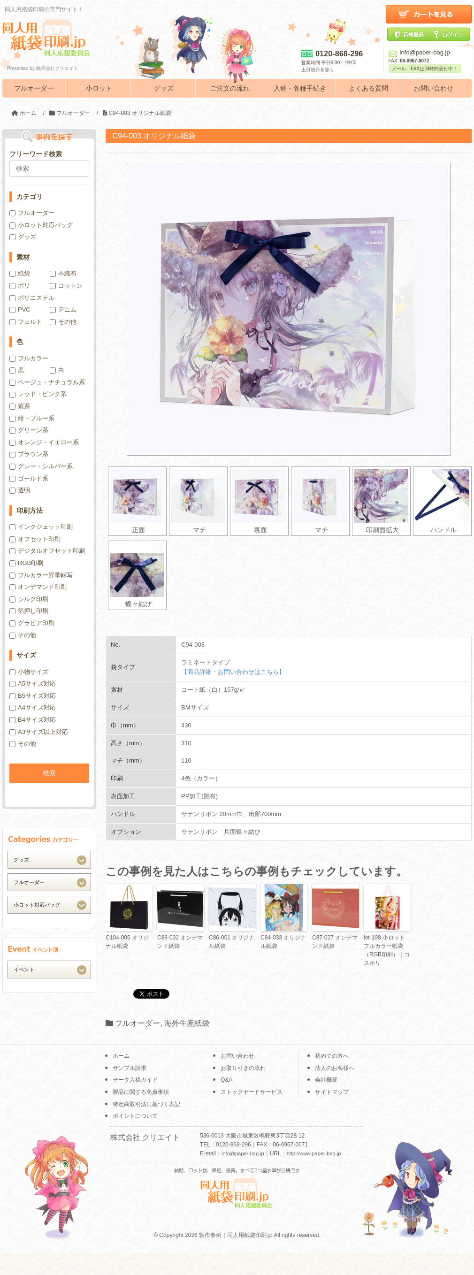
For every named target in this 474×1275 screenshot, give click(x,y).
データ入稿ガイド (135, 1079)
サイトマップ (332, 1092)
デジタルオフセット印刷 (47, 550)
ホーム (121, 1056)
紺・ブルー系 (31, 418)
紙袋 (19, 273)
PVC (20, 309)
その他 (63, 321)
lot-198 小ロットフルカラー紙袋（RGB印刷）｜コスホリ (387, 950)
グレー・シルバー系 (41, 466)
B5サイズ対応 (32, 695)
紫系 (19, 406)
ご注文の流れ (230, 88)
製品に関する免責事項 (141, 1092)
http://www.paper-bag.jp (314, 1153)
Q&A (226, 1079)
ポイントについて (135, 1116)
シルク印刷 (28, 599)
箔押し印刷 (28, 610)
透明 (19, 490)
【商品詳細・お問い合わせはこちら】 (233, 671)
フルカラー (28, 358)
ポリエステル (31, 297)
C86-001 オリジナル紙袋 (231, 941)
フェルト (25, 321)
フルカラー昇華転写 (41, 575)
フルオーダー (34, 88)
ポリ (19, 285)
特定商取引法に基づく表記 (146, 1104)
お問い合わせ (433, 88)
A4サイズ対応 (32, 707)
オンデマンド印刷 (38, 586)
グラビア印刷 (31, 622)
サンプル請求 (129, 1068)
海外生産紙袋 (186, 1023)
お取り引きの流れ (243, 1068)
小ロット (99, 88)
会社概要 (326, 1079)
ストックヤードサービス (252, 1092)
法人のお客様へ (334, 1068)
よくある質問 (368, 88)
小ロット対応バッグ (41, 225)
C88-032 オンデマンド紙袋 (180, 941)
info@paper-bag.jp (419, 52)
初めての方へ (332, 1056)
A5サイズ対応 (32, 683)
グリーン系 (28, 430)
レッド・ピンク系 (38, 393)
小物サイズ (28, 671)
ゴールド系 (28, 478)
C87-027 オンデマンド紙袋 (335, 941)
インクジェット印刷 (41, 526)
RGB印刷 (26, 562)
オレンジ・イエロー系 (44, 442)
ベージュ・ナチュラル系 (47, 382)
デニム (63, 309)
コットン (66, 285)
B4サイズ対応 (32, 719)
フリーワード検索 (35, 154)
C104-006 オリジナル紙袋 (127, 941)
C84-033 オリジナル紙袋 (283, 941)
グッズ (164, 88)
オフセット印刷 (35, 538)
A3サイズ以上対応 (38, 731)
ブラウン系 (28, 454)
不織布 (63, 273)
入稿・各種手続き (300, 88)
